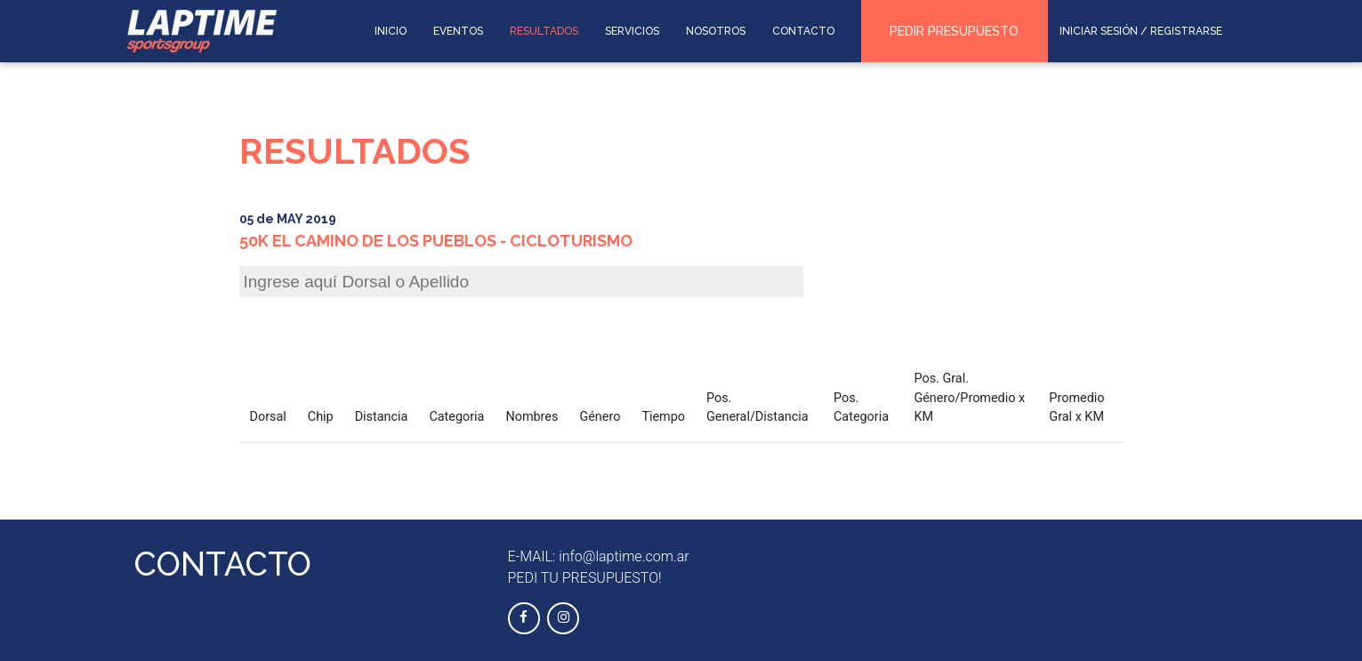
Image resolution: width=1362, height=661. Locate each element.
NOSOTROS (715, 31)
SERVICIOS (632, 31)
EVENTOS (458, 31)
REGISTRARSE (1186, 31)
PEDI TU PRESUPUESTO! (585, 577)
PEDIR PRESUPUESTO (954, 31)
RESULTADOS (544, 31)
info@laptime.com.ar (624, 556)
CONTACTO (803, 31)
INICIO (391, 31)
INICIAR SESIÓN (1099, 31)
